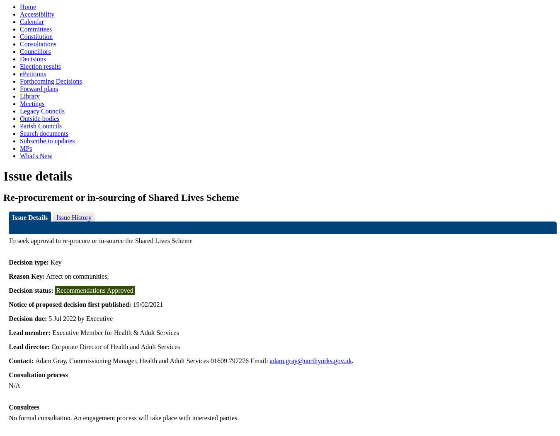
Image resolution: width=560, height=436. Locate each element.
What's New (36, 155)
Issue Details (30, 217)
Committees (36, 29)
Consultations (38, 44)
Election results (40, 66)
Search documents (44, 133)
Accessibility (37, 14)
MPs (26, 148)
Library (30, 96)
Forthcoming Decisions (51, 81)
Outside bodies (40, 118)
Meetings (32, 103)
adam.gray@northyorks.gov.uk (311, 360)
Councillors (35, 51)
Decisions (33, 59)
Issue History (74, 217)
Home (28, 6)
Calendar (32, 21)
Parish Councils (41, 126)
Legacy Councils (42, 111)
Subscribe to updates (47, 141)
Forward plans (39, 88)
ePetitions (33, 73)
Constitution (36, 36)
